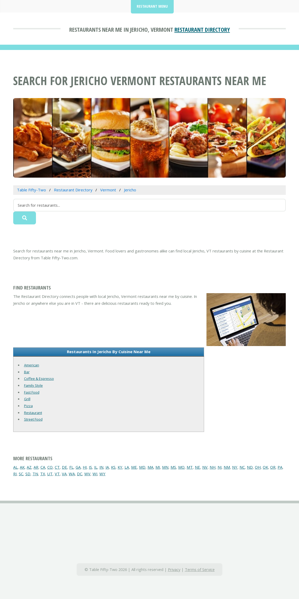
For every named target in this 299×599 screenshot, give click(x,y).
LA (127, 467)
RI (15, 473)
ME (134, 467)
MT (190, 467)
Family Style (33, 385)
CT (57, 467)
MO (181, 467)
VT (57, 473)
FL (71, 467)
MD (142, 467)
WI (95, 473)
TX (42, 473)
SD (27, 473)
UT (50, 473)
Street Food (33, 419)
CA (42, 467)
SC (21, 473)
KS (113, 467)
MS (173, 467)
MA (150, 467)
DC (79, 473)
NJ (220, 467)
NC (242, 467)
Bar (27, 372)
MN (165, 467)
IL (95, 467)
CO (50, 467)
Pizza (28, 405)
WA (72, 473)
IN (101, 467)
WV (87, 473)
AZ (29, 467)
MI (157, 467)
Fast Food (31, 392)
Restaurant (33, 412)
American (31, 365)
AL (15, 467)
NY (234, 467)
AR (36, 467)
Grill (27, 399)
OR (272, 467)
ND (250, 467)
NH (212, 467)
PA (280, 467)
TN (35, 473)
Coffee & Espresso (39, 378)
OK (265, 467)
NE (197, 467)
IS (90, 467)
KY (120, 467)
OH (258, 467)
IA (107, 467)
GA (78, 467)
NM (227, 467)
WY (102, 473)
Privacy (174, 569)
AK (22, 467)
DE (64, 467)
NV (205, 467)
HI (85, 467)
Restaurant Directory (202, 29)
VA (64, 473)
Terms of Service (200, 569)
